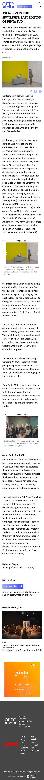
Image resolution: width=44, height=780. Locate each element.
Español (38, 3)
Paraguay (29, 567)
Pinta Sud (16, 567)
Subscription (24, 726)
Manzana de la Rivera (12, 117)
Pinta (5, 567)
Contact (22, 724)
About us (22, 716)
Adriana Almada (10, 328)
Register (22, 719)
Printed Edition (25, 721)
